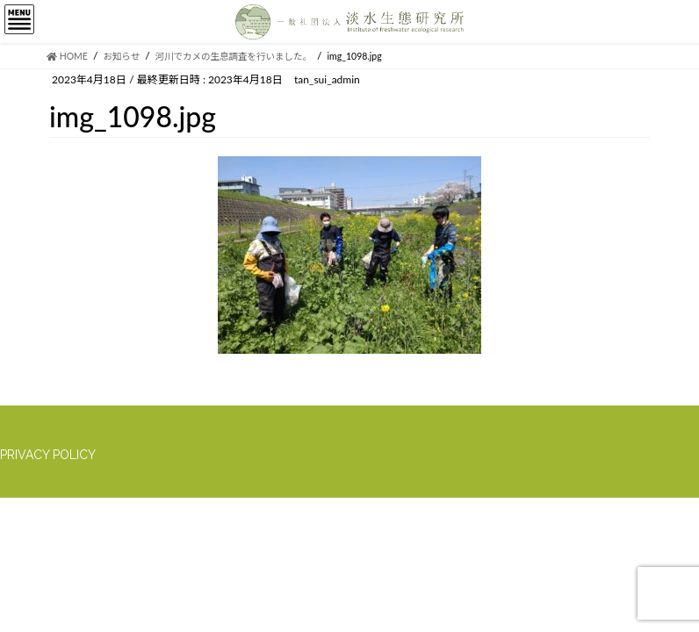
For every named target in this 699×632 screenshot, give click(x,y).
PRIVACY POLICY (48, 455)
